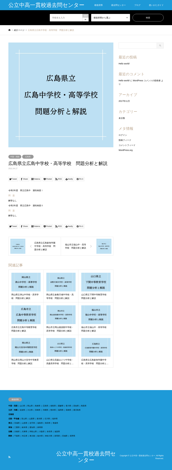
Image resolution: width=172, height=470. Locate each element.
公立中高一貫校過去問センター (142, 455)
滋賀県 (57, 431)
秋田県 (47, 423)
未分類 (122, 118)
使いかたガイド (156, 5)
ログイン (123, 135)
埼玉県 (24, 436)
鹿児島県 (77, 410)
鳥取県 (83, 406)
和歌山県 (33, 431)
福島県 (40, 423)
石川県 (47, 419)
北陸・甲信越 (13, 419)
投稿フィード (125, 140)
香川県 (68, 406)
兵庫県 (24, 431)
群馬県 (57, 436)
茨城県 (64, 436)
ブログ (137, 5)
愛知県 (32, 427)
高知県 (76, 406)
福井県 (55, 419)
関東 (10, 436)
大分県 (30, 410)
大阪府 (42, 431)
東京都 (32, 436)
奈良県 (49, 431)
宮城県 (17, 423)
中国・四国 (14, 157)
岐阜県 (24, 427)
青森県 (55, 423)
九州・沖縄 (12, 410)
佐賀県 (22, 410)
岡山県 (30, 406)
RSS (9, 457)
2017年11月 (124, 101)
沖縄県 (45, 410)
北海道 (11, 414)
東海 (10, 427)
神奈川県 (48, 436)
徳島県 (53, 406)
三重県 (17, 427)
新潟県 (39, 419)
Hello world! (124, 63)
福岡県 (60, 410)
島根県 (37, 406)
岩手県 (32, 423)
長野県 (72, 436)
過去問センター (118, 5)
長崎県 (68, 410)
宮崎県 (37, 410)
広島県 (28, 157)
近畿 (10, 431)
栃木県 (40, 436)
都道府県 (98, 5)
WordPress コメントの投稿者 (147, 80)
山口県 (22, 406)
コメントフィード (127, 145)
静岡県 (40, 427)
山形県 (24, 423)
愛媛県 (60, 406)
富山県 (24, 419)
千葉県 (17, 436)
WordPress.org (126, 150)
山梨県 (31, 419)
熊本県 (53, 410)
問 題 (11, 195)
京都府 (17, 431)
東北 (10, 423)
